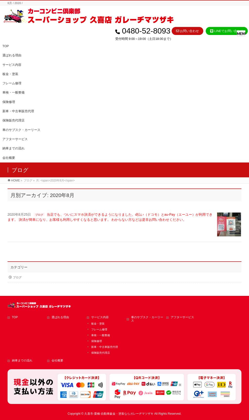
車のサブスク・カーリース (147, 319)
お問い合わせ (187, 31)
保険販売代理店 (13, 120)
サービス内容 (100, 317)
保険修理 (8, 102)
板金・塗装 (10, 74)
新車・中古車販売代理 (18, 111)
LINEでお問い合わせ (226, 31)
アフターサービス (182, 317)
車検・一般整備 (13, 92)
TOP (15, 317)
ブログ (39, 214)
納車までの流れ (22, 360)
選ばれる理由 (60, 317)
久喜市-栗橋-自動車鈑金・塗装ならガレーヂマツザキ (118, 413)
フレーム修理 (11, 83)
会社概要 (57, 360)
